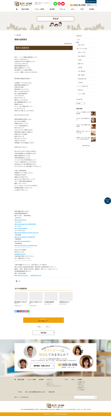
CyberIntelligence (63, 414)
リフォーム (62, 9)
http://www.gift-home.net (21, 275)
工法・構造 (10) (81, 71)
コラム (72, 9)
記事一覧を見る (86, 145)
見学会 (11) (80, 90)
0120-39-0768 (69, 364)
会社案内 (91, 9)
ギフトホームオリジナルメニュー (54, 385)
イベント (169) (81, 93)
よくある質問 (81, 389)
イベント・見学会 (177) (82, 86)
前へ (40, 326)
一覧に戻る (18, 35)
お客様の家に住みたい (64, 302)
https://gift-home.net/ (20, 220)
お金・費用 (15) (81, 56)
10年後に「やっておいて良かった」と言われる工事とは (83, 138)
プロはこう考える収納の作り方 (83, 119)
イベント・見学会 (39, 9)
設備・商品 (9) (81, 75)
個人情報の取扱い (25, 397)
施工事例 (52, 9)
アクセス (20, 392)
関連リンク (16, 397)
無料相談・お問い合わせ (42, 366)
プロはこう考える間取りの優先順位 (83, 125)
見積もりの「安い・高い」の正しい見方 (83, 132)
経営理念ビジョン (82, 387)
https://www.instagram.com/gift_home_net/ (26, 232)
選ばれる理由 (25, 9)
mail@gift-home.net (19, 254)
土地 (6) (80, 60)
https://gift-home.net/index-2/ (22, 241)
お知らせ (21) (81, 44)
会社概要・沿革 (81, 382)
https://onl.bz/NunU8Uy (20, 228)
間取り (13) (80, 63)
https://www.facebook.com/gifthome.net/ (25, 245)
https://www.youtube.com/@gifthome (24, 237)
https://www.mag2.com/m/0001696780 (25, 224)
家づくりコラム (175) (82, 48)
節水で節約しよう (43, 321)
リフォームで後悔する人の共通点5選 (83, 112)
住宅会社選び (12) (82, 78)
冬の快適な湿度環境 (49, 302)
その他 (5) (80, 82)
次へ (47, 326)
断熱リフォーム (50, 384)
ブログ (82, 9)
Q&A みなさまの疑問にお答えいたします (35, 392)
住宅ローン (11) (81, 52)
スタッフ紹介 (81, 385)
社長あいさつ (81, 384)
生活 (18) (80, 67)
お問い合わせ (92, 1)
